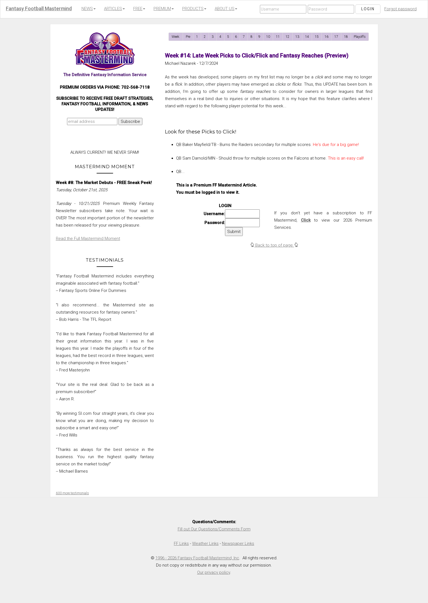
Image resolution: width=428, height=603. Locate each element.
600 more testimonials (72, 493)
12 (288, 37)
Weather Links (205, 543)
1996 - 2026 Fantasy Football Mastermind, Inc (197, 557)
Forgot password (400, 8)
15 (317, 37)
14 (307, 37)
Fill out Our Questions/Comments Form (214, 529)
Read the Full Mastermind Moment (88, 238)
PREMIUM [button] (164, 8)
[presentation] (103, 139)
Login (368, 9)
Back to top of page (274, 245)
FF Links (181, 543)
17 (336, 37)
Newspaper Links (238, 543)
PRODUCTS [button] (194, 8)
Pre (188, 37)
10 (268, 37)
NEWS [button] (88, 8)
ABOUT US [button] (226, 8)
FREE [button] (139, 8)
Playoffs (360, 37)
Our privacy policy (213, 572)
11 (278, 37)
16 (326, 37)
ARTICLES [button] (114, 8)
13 (297, 37)
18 (346, 37)
